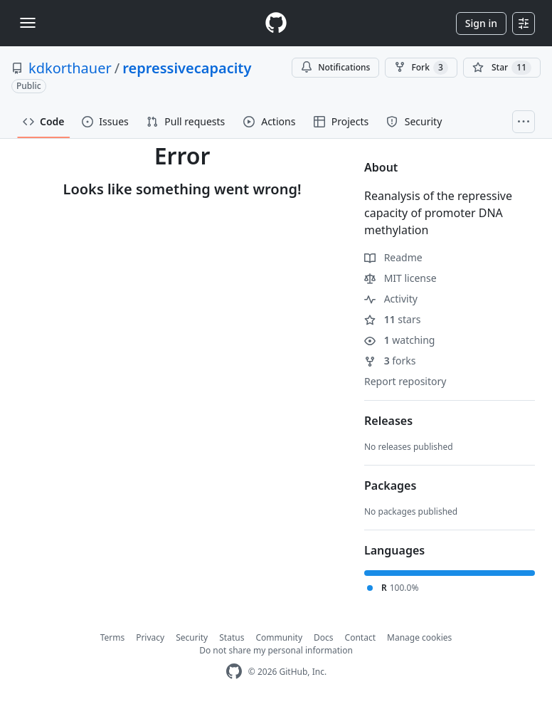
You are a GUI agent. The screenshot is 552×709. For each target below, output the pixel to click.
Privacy (150, 637)
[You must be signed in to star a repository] (502, 68)
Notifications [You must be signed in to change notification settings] (335, 67)
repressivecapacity (186, 68)
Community (278, 637)
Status (231, 637)
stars (392, 319)
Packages (390, 485)
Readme (393, 257)
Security (192, 637)
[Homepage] (276, 23)
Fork (420, 68)
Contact (360, 637)
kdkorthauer (70, 68)
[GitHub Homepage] (234, 672)
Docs (324, 637)
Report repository (405, 381)
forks (390, 360)
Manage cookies (419, 637)
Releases (388, 421)
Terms (112, 637)
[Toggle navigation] (27, 22)
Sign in (481, 23)
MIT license (400, 278)
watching (399, 340)
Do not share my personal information (276, 650)
